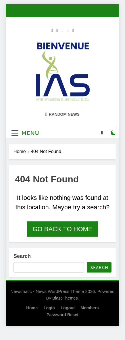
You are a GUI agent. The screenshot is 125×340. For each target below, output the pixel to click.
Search (22, 256)
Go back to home (62, 229)
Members (90, 308)
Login (49, 308)
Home (32, 308)
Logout (68, 308)
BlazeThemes (65, 298)
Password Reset (62, 314)
